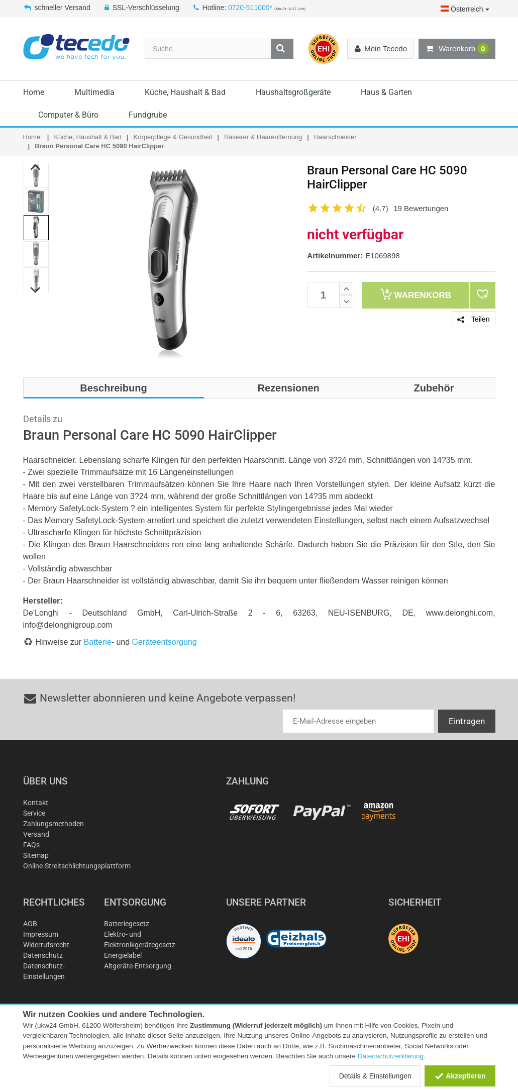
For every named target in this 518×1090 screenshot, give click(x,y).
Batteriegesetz (126, 924)
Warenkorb (456, 48)
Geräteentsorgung (164, 642)
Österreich (465, 9)
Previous (35, 167)
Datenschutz (43, 955)
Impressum (40, 934)
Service (34, 813)
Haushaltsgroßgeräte (293, 92)
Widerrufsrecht (46, 945)
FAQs (31, 845)
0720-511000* (250, 8)
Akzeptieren (460, 1076)
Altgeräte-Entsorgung (137, 966)
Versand (36, 834)
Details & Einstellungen (375, 1076)
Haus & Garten (386, 92)
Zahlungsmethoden (53, 824)
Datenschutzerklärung (391, 1056)
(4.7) (380, 208)
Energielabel (123, 955)
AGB (30, 924)
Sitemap (36, 855)
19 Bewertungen (420, 208)
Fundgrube (148, 115)
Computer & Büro (68, 115)
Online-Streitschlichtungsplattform (77, 866)
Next (35, 290)
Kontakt (35, 803)
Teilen (473, 319)
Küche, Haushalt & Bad (185, 92)
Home (33, 92)
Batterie (98, 642)
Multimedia (94, 92)
